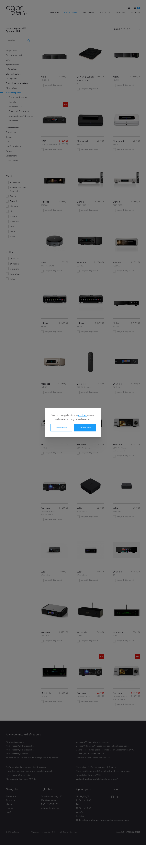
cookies (82, 415)
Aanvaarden (84, 427)
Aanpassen (61, 427)
